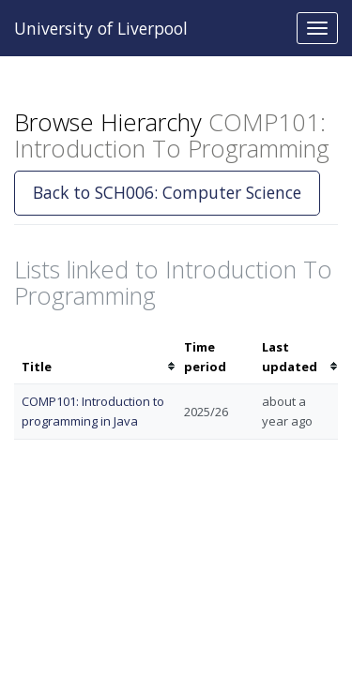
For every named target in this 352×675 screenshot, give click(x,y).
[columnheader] (95, 357)
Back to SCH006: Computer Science (167, 192)
